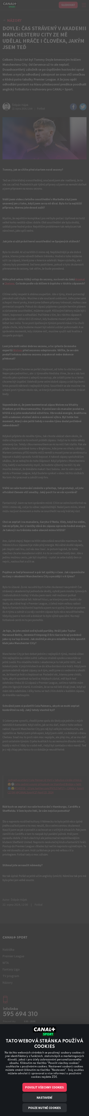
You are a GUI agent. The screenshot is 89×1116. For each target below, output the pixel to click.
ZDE (54, 1077)
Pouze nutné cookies (44, 1108)
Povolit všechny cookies (44, 1087)
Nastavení (44, 1098)
